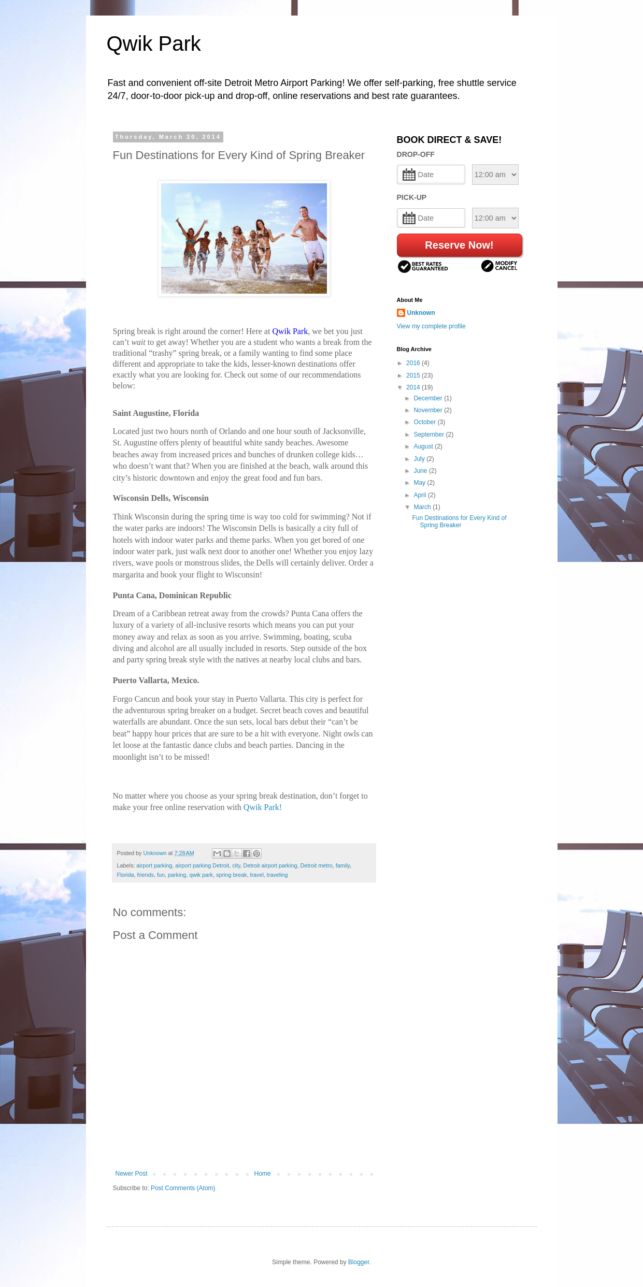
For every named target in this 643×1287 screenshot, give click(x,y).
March (423, 507)
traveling (277, 875)
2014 (414, 387)
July (419, 458)
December (428, 398)
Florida (125, 875)
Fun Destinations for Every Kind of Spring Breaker (459, 521)
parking (177, 875)
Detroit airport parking (270, 865)
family (343, 865)
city (236, 865)
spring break (231, 875)
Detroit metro (316, 865)
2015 (414, 375)
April (420, 495)
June (420, 470)
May (420, 482)
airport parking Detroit (202, 865)
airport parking (154, 865)
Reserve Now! (459, 245)
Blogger (358, 1262)
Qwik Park (154, 43)
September (429, 434)
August (424, 446)
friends (145, 875)
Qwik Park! (263, 807)
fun (161, 875)
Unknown (421, 312)
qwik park (201, 875)
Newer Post (132, 1173)
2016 (414, 363)
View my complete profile (431, 326)
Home (262, 1173)
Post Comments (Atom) (183, 1188)
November (428, 410)
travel (256, 875)
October (425, 422)
